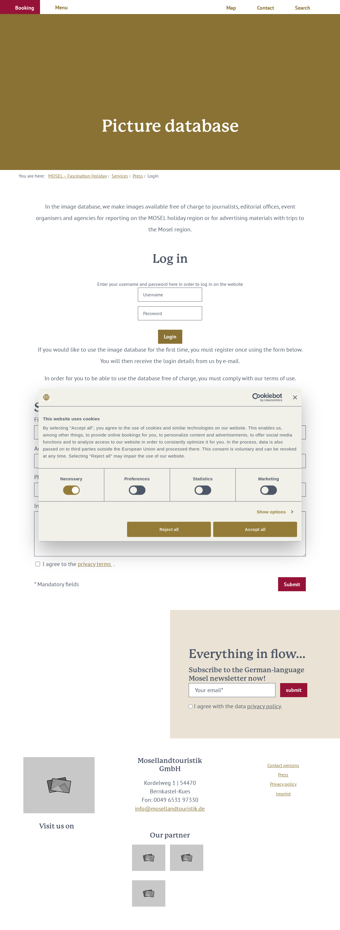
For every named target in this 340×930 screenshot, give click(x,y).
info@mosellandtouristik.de (170, 808)
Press (138, 176)
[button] (20, 7)
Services (120, 176)
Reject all (169, 529)
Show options (271, 511)
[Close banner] (295, 397)
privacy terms (95, 564)
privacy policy (264, 706)
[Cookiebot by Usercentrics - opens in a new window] (256, 397)
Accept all (255, 529)
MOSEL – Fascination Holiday (77, 176)
